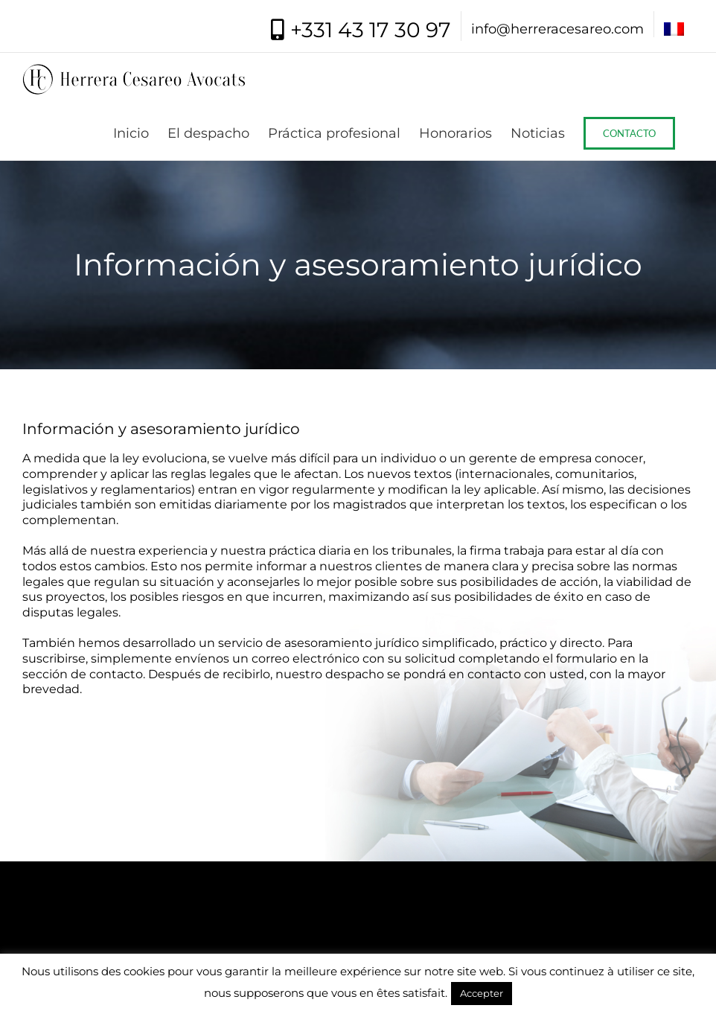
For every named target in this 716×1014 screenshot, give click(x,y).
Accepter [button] (481, 993)
